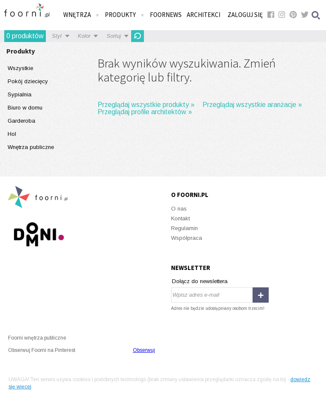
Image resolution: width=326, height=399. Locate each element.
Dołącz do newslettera (200, 281)
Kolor (84, 36)
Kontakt (180, 218)
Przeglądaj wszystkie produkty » (146, 104)
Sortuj (114, 36)
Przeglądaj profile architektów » (145, 111)
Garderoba (21, 121)
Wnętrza (81, 15)
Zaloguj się (245, 15)
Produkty (125, 15)
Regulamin (184, 228)
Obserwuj (144, 350)
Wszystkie (20, 68)
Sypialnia (19, 94)
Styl (57, 36)
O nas (179, 208)
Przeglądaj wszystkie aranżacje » (252, 104)
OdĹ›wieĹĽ (137, 36)
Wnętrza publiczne (31, 147)
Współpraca (186, 238)
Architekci (203, 15)
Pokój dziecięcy (28, 81)
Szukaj (316, 15)
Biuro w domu (25, 107)
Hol (12, 134)
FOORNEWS (166, 15)
